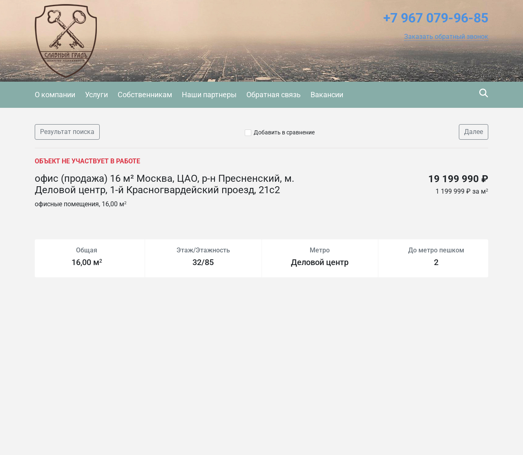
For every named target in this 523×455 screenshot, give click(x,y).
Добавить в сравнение (284, 132)
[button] (446, 37)
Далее (473, 132)
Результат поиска (67, 132)
